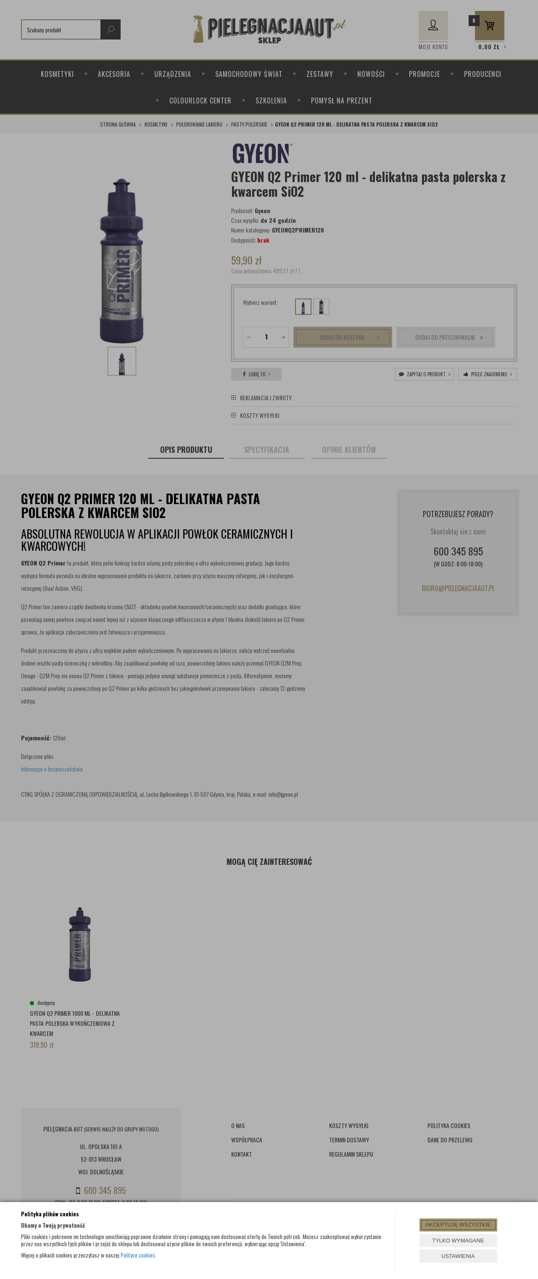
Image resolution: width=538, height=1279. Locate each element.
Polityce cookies (138, 1255)
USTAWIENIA (458, 1256)
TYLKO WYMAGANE (458, 1240)
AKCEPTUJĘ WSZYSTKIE (458, 1224)
